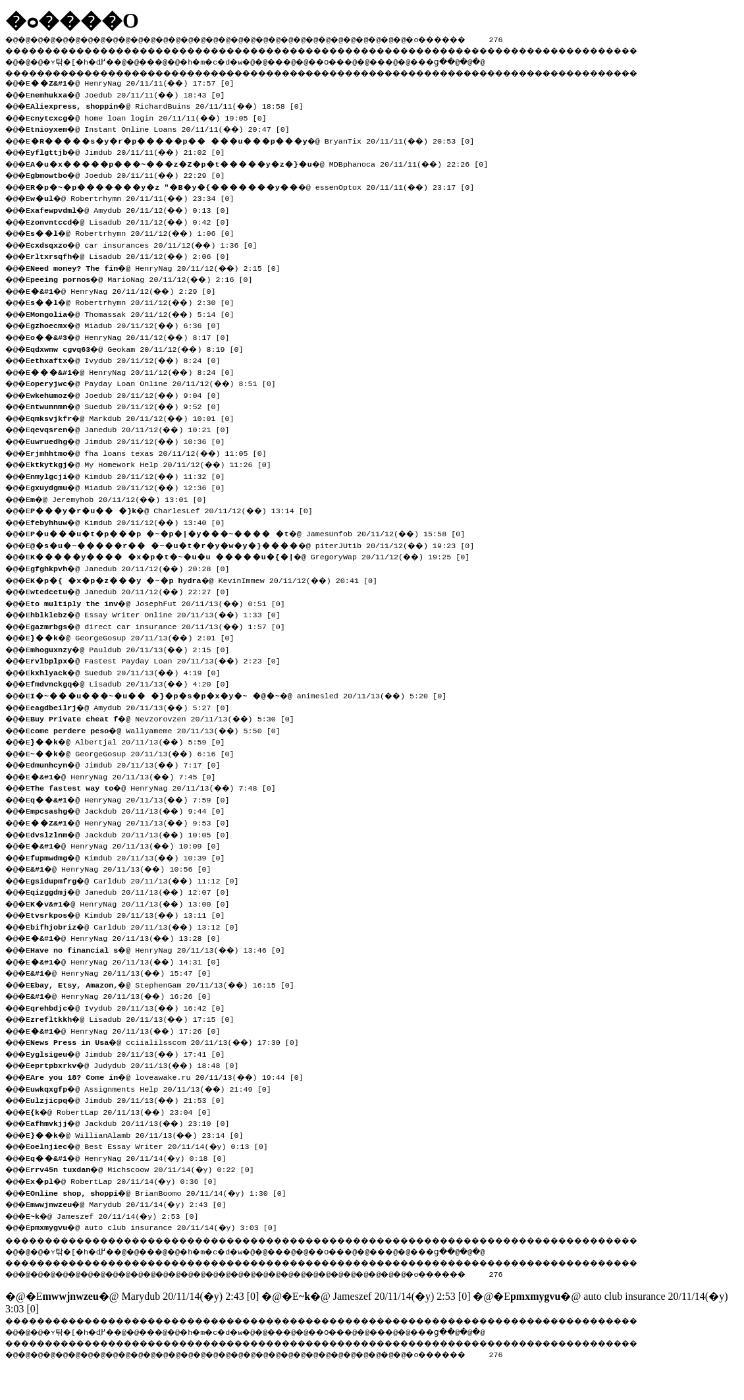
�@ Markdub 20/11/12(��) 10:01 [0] (137, 417)
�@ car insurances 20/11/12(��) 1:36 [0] (148, 243)
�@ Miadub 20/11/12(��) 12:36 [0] (132, 486)
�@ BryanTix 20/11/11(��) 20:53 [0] (257, 139)
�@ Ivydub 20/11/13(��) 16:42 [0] (132, 1006)
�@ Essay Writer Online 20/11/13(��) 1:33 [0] (160, 613)
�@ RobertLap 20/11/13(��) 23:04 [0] (125, 1111)
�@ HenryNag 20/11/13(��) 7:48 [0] (157, 786)
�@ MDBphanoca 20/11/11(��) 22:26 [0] (263, 162)
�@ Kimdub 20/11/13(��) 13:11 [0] (132, 914)
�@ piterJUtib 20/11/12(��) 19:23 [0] (257, 544)
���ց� (478, 60)
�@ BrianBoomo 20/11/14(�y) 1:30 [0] (162, 1192)
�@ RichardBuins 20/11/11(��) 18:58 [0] (171, 104)
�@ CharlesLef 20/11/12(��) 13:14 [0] (176, 509)
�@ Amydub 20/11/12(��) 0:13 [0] (134, 209)
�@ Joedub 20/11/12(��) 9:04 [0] (130, 394)
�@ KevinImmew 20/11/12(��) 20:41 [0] (208, 579)
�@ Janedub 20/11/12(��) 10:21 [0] (134, 428)
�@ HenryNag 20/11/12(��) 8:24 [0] (137, 371)
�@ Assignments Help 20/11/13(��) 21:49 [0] (155, 1087)
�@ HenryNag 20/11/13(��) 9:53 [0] (134, 821)
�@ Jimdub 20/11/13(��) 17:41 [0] (132, 1053)
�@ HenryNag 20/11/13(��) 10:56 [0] (125, 867)
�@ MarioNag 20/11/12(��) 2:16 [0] (146, 278)
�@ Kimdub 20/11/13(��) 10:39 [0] (132, 856)
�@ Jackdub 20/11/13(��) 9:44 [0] (132, 809)
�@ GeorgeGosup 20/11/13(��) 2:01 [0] (137, 636)
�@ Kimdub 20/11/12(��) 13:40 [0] (132, 521)
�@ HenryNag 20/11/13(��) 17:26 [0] (130, 1029)
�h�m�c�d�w (233, 60)
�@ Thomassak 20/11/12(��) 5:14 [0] (137, 313)
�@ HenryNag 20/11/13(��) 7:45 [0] (128, 775)
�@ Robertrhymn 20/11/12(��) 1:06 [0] (137, 232)
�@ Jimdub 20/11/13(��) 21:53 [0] (132, 1099)
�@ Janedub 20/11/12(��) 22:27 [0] (134, 590)
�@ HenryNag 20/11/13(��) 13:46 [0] (162, 948)
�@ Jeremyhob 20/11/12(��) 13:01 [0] (123, 498)
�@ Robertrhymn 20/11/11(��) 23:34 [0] (137, 197)
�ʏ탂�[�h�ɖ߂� (85, 60)
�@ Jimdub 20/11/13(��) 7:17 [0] (130, 763)
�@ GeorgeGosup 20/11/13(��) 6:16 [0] (137, 752)
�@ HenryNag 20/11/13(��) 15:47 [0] (125, 971)
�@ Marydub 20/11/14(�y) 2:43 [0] (132, 1203)
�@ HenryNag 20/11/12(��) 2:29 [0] (128, 290)
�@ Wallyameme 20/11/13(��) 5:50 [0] (160, 729)
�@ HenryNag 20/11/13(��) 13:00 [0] (134, 902)
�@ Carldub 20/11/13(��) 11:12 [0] (139, 879)
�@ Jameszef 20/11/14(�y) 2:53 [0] (118, 1215)
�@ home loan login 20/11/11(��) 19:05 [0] (153, 116)
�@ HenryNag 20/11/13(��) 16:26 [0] (125, 995)
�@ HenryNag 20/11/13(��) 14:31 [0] (130, 960)
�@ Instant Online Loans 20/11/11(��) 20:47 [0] (164, 128)
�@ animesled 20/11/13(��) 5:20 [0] (243, 694)
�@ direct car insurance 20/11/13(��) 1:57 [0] (162, 625)
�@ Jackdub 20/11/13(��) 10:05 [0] (134, 833)
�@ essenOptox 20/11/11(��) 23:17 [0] (257, 186)
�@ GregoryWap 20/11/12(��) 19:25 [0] (254, 555)
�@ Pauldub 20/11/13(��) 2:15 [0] (134, 648)
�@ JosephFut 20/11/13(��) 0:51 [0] (162, 602)
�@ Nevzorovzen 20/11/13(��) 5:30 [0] (167, 717)
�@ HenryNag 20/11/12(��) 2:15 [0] (160, 267)
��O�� (362, 60)
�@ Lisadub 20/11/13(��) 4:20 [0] (134, 682)
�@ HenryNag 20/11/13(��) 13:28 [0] (130, 937)
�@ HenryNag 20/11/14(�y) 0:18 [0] (132, 1157)
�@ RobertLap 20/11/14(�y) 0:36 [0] (128, 1180)
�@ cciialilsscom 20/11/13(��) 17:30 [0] (169, 1041)
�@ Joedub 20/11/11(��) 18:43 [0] (132, 93)
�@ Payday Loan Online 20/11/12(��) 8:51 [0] (157, 382)
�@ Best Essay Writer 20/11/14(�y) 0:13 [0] (153, 1145)
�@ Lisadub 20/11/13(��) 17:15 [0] (137, 1018)
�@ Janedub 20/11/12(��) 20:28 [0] (134, 567)
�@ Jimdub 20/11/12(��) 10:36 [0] (132, 440)
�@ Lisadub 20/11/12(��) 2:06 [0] (134, 255)
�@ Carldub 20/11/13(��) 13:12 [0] (139, 925)
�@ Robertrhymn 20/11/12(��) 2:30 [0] (137, 301)
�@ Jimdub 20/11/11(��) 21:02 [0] (132, 151)
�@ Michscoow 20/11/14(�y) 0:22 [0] (146, 1168)
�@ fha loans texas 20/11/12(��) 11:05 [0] (153, 452)
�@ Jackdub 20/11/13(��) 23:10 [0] (134, 1122)
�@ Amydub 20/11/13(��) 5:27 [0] (134, 706)
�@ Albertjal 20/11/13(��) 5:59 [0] (132, 740)
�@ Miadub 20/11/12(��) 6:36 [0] (130, 324)
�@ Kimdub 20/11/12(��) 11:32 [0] (132, 475)
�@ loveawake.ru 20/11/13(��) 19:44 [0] (171, 1076)
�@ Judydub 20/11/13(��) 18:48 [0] (139, 1064)
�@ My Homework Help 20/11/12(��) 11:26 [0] (155, 463)
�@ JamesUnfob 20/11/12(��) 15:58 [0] (252, 532)
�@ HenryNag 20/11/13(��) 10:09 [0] (130, 844)
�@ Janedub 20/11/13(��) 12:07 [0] (134, 890)
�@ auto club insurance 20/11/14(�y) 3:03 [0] (157, 1226)
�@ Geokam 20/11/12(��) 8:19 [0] (141, 348)
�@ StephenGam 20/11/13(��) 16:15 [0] (167, 983)
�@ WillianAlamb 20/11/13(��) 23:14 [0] (141, 1134)
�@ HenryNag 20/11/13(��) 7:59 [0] (134, 798)
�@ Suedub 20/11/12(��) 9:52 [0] (130, 405)
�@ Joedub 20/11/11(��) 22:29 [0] (132, 174)
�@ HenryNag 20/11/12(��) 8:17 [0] (134, 336)
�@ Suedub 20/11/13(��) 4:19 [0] (130, 671)
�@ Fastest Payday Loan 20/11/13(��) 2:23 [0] (160, 659)
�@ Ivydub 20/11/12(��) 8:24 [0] (130, 359)
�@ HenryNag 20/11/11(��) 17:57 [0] (137, 81)
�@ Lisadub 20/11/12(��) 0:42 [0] (134, 220)
